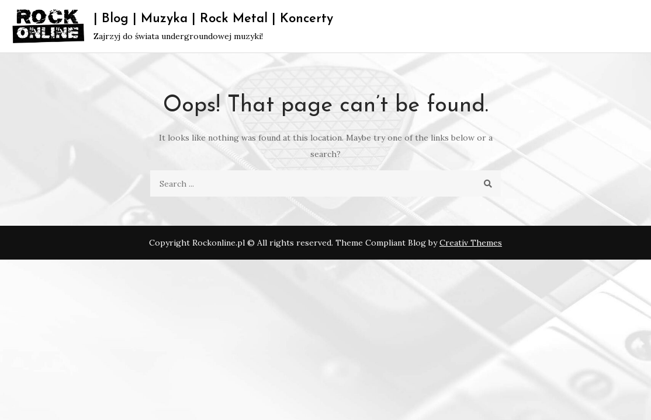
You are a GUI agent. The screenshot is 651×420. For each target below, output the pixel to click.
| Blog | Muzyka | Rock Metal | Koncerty (213, 19)
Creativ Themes (470, 242)
